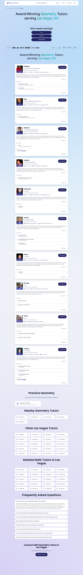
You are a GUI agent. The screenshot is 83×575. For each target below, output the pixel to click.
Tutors (7, 8)
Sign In (74, 3)
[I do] (41, 32)
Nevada (11, 8)
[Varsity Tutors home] (12, 3)
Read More (64, 79)
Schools (63, 3)
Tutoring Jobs (69, 3)
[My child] (41, 36)
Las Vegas (16, 8)
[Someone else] (41, 39)
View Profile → (64, 92)
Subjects (58, 3)
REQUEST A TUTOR (41, 554)
